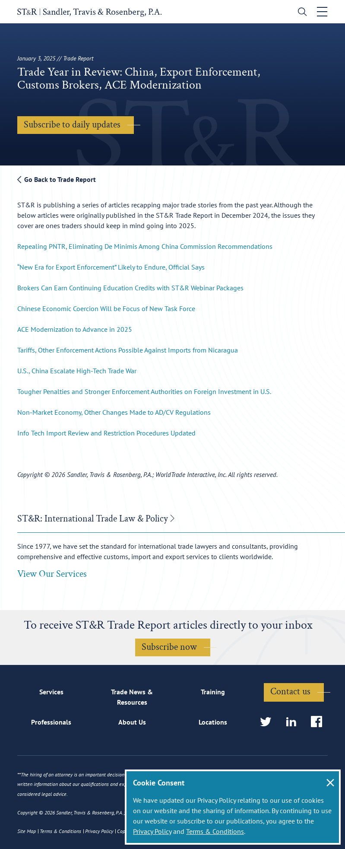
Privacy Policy (152, 831)
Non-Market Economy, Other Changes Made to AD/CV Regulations (114, 412)
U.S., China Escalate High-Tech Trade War (76, 370)
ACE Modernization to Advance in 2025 (74, 329)
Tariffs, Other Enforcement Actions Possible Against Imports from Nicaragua (127, 350)
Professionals (51, 722)
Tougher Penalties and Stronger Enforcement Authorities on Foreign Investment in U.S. (144, 391)
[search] (300, 12)
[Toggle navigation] (322, 11)
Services (51, 691)
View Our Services (52, 574)
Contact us (290, 691)
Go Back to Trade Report (56, 179)
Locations (213, 722)
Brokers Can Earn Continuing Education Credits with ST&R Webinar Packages (130, 287)
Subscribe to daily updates (72, 124)
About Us (132, 722)
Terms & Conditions (215, 831)
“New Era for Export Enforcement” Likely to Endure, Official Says (111, 267)
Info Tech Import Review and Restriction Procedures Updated (106, 433)
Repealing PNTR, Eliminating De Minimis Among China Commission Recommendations (144, 246)
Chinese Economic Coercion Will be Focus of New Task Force (106, 308)
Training (213, 691)
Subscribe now (169, 647)
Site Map (26, 831)
